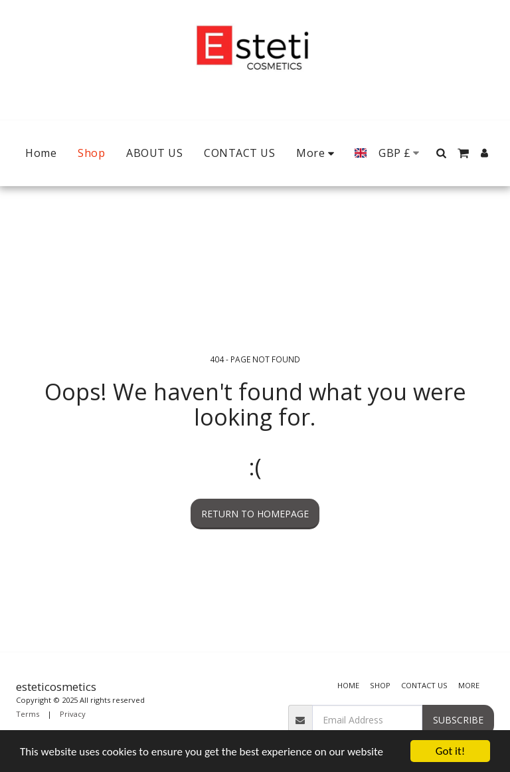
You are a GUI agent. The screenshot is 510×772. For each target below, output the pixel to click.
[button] (441, 153)
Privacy (73, 714)
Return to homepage (255, 513)
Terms (27, 714)
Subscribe (458, 719)
